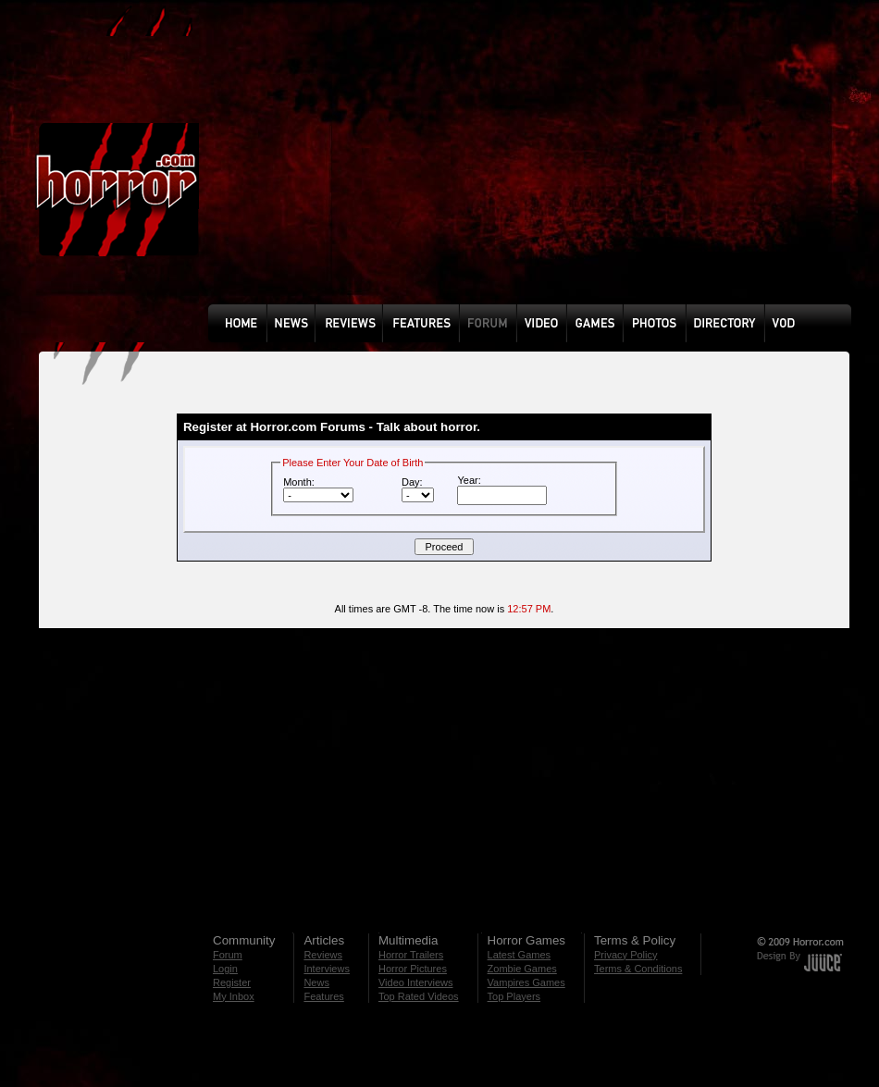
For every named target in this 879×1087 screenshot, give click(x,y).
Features (323, 996)
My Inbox (233, 996)
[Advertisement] (425, 165)
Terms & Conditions (638, 968)
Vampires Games (526, 982)
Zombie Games (522, 968)
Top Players (514, 996)
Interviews (326, 968)
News (316, 982)
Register (232, 982)
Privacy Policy (625, 954)
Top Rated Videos (418, 996)
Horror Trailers (410, 954)
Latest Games (519, 954)
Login (225, 968)
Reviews (322, 954)
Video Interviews (415, 982)
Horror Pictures (412, 968)
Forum (227, 954)
